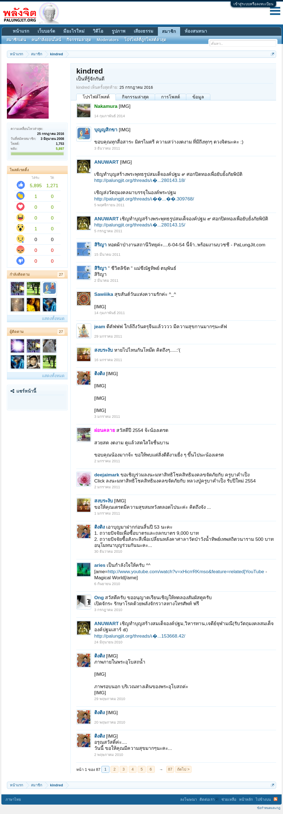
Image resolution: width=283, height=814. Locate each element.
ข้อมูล (198, 97)
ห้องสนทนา (196, 31)
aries (99, 565)
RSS (275, 799)
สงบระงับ (103, 350)
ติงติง (99, 373)
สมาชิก (169, 31)
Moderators (108, 40)
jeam (99, 326)
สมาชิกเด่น (16, 40)
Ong (99, 597)
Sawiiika (103, 294)
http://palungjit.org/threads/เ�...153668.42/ (139, 636)
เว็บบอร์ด (46, 31)
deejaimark (106, 475)
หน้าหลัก (246, 799)
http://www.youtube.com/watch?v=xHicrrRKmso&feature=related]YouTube (186, 571)
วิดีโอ (98, 31)
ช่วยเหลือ (228, 799)
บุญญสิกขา (105, 129)
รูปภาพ (118, 31)
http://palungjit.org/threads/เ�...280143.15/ (139, 225)
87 (170, 769)
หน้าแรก (21, 31)
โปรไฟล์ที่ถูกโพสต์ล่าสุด (145, 40)
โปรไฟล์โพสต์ (96, 97)
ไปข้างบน (263, 799)
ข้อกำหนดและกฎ (268, 808)
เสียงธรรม (143, 31)
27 (61, 274)
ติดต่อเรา (209, 799)
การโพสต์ (170, 97)
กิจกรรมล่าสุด (135, 97)
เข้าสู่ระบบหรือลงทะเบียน (253, 4)
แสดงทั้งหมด (53, 318)
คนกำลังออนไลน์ (46, 40)
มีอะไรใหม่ (74, 31)
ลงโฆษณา (188, 799)
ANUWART (106, 162)
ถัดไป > (183, 769)
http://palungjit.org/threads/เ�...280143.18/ (139, 180)
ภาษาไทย (13, 799)
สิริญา (100, 244)
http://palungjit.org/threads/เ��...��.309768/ (144, 199)
